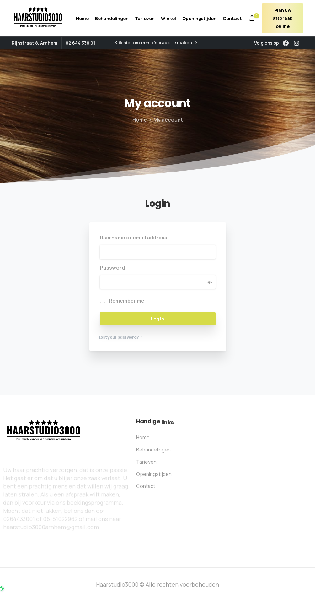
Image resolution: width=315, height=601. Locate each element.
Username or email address (135, 237)
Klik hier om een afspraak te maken (156, 43)
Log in (157, 319)
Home (138, 119)
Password (114, 267)
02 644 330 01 (80, 43)
